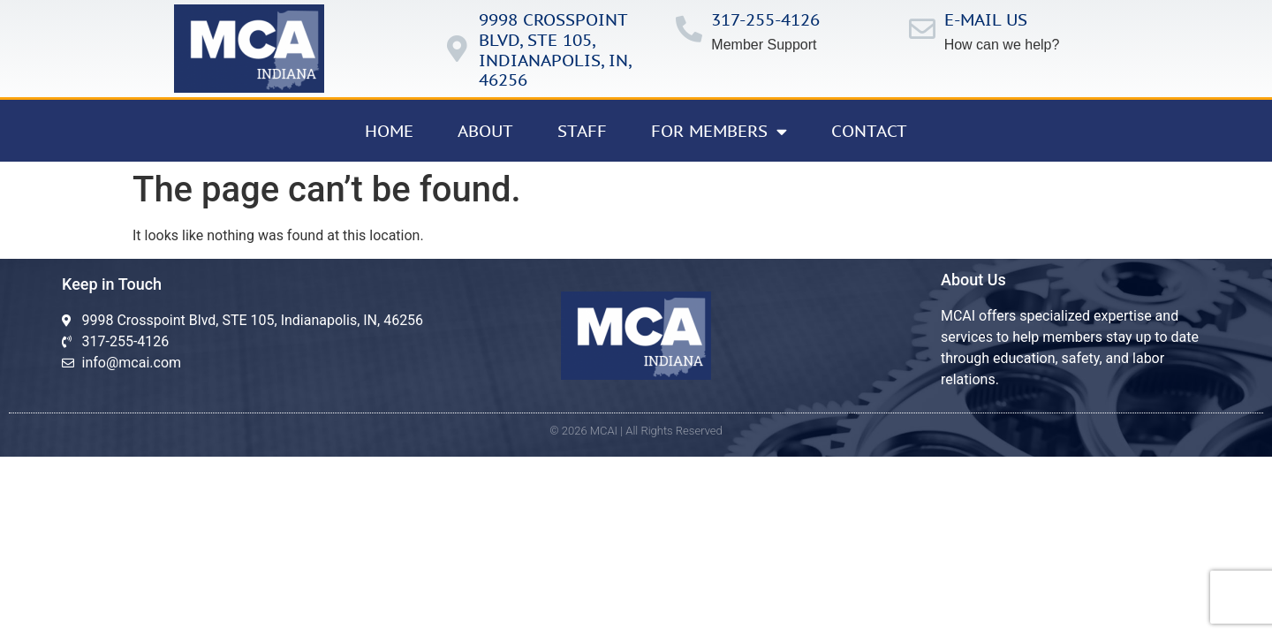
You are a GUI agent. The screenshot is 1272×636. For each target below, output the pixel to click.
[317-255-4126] (689, 29)
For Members (719, 131)
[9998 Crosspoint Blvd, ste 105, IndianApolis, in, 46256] (456, 48)
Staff (582, 130)
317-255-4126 (765, 19)
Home (389, 130)
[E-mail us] (922, 29)
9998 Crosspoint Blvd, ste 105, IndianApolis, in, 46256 (555, 49)
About (485, 130)
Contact (869, 130)
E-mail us (985, 19)
